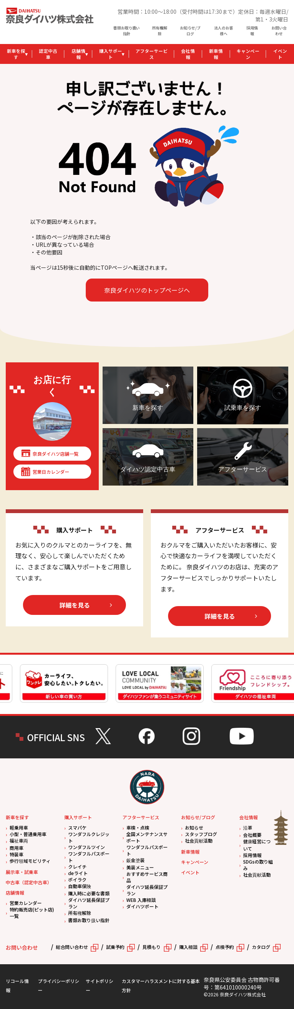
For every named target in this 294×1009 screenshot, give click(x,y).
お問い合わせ (279, 30)
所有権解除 (159, 30)
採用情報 (252, 30)
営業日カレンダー (51, 471)
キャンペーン (248, 54)
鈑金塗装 (135, 860)
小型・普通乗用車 (28, 834)
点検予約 (225, 947)
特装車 (16, 854)
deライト (78, 873)
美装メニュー (140, 867)
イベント (190, 872)
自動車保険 (79, 886)
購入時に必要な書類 (88, 893)
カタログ (261, 947)
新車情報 (216, 54)
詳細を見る (74, 605)
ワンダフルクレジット (88, 837)
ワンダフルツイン (86, 847)
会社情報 (188, 54)
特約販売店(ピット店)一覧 (32, 912)
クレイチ (77, 866)
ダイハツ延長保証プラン (88, 903)
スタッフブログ (201, 834)
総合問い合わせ (72, 947)
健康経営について (257, 845)
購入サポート (110, 54)
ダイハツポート (142, 906)
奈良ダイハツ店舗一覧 (55, 453)
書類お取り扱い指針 (126, 30)
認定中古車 (48, 54)
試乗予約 (115, 947)
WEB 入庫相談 (141, 900)
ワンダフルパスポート (88, 856)
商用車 (16, 847)
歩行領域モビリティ (30, 860)
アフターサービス (152, 54)
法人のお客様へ (223, 30)
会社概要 (252, 834)
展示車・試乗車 (22, 872)
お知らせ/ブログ (190, 30)
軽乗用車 (19, 827)
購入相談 (188, 947)
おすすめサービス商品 (147, 876)
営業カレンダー (26, 903)
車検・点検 (137, 827)
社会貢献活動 (198, 840)
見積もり (151, 947)
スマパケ (77, 827)
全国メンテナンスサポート (147, 837)
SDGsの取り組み (258, 864)
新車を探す (16, 54)
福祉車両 (19, 840)
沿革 (247, 827)
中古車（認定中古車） (29, 882)
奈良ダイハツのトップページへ (147, 290)
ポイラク (77, 879)
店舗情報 (78, 54)
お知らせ (194, 827)
